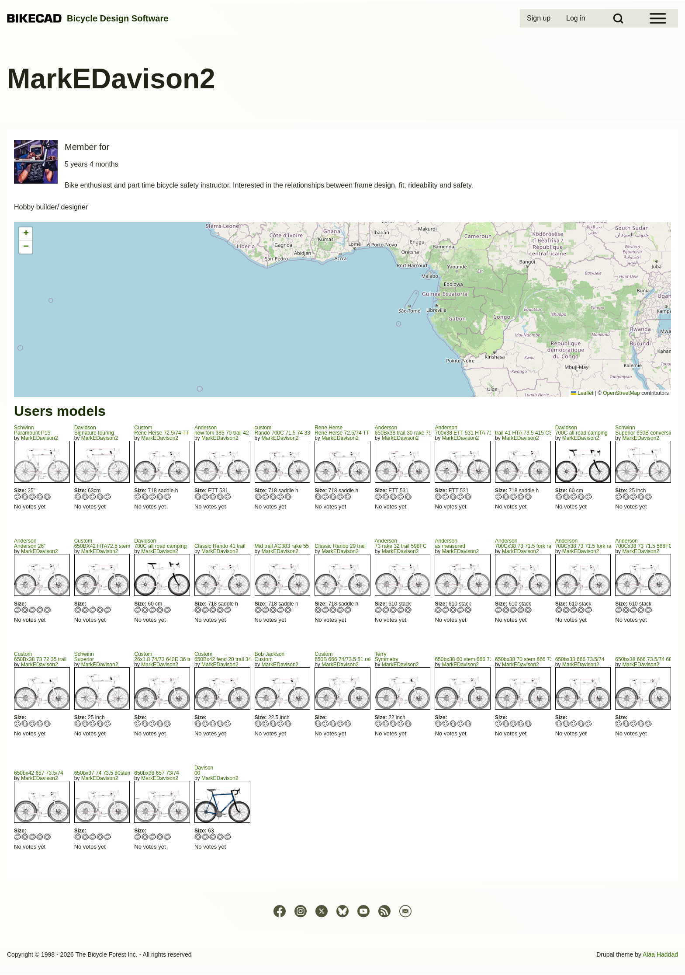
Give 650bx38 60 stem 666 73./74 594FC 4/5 (460, 723)
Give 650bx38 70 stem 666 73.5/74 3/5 (513, 723)
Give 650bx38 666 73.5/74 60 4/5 (641, 723)
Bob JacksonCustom (270, 656)
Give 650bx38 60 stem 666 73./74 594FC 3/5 (453, 723)
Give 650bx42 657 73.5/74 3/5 (32, 836)
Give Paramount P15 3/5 (32, 496)
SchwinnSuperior (84, 656)
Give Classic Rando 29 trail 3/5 (333, 609)
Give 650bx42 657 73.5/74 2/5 (25, 836)
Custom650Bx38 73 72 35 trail (40, 656)
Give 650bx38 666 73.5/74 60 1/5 (619, 723)
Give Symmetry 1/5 (378, 723)
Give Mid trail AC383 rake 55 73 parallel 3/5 (273, 609)
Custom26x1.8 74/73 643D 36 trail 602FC (173, 656)
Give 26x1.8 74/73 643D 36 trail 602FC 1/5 (138, 723)
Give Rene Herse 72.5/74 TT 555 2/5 (325, 496)
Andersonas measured (450, 543)
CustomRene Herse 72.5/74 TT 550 (166, 430)
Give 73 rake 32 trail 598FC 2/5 (386, 609)
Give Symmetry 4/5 (401, 723)
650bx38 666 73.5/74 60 (643, 659)
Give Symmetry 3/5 (393, 723)
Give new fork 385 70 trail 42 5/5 (228, 496)
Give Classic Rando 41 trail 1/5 (198, 609)
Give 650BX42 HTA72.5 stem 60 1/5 (78, 609)
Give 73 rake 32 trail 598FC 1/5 (378, 609)
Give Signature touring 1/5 (78, 496)
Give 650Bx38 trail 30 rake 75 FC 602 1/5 (378, 496)
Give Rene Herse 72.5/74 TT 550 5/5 (167, 496)
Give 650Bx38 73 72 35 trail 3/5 (32, 723)
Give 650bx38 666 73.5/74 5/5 (588, 723)
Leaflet (582, 393)
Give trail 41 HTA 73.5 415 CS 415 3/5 (513, 496)
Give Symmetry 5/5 (408, 723)
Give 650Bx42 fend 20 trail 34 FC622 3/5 (213, 723)
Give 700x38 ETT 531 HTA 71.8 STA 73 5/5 (468, 496)
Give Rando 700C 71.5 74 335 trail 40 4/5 (280, 496)
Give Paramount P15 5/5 (47, 496)
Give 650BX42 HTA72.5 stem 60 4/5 (100, 609)
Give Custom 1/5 (258, 723)
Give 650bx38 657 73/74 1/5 (138, 836)
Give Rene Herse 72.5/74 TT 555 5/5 (348, 496)
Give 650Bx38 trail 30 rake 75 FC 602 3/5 (393, 496)
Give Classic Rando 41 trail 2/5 (205, 609)
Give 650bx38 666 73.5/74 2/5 (566, 723)
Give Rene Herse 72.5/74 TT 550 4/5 (160, 496)
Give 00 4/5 (220, 836)
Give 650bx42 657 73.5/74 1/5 (17, 836)
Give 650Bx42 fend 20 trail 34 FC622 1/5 (198, 723)
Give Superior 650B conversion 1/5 (619, 496)
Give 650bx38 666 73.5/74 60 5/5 (648, 723)
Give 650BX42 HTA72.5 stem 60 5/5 (107, 609)
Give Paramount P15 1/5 (17, 496)
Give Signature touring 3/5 (93, 496)
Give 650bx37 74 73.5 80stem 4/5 (100, 836)
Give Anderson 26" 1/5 (17, 609)
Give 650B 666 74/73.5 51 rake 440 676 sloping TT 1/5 (318, 723)
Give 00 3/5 (213, 836)
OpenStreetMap (621, 393)
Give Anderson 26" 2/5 (25, 609)
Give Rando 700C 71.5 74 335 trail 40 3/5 (273, 496)
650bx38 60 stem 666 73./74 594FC (476, 659)
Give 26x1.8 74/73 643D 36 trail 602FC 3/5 (152, 723)
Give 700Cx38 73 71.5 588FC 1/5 (619, 609)
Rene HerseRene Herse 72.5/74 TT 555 (347, 430)
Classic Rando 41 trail (220, 546)
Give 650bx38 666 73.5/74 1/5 (559, 723)
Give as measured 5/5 (468, 609)
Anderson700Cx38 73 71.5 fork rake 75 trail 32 (538, 543)
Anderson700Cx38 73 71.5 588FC (643, 543)
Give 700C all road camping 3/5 (574, 496)
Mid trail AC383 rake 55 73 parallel (295, 546)
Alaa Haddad (660, 954)
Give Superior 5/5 (107, 723)
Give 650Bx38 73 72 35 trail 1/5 (17, 723)
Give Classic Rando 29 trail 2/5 (325, 609)
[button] (25, 233)
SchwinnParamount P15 (32, 430)
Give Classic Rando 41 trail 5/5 (228, 609)
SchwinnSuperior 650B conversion (645, 430)
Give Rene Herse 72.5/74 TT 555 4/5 (340, 496)
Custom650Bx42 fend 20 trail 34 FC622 (231, 656)
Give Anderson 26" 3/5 (32, 609)
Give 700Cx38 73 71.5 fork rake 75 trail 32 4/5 (521, 609)
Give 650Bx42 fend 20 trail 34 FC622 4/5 (220, 723)
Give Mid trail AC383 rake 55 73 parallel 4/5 (280, 609)
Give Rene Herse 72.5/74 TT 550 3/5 (152, 496)
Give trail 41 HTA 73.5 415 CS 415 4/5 (521, 496)
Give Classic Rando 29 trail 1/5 (318, 609)
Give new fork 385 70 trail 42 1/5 (198, 496)
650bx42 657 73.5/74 (38, 773)
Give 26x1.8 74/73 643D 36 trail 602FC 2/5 (145, 723)
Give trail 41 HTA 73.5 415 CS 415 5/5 (528, 496)
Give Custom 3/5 (273, 723)
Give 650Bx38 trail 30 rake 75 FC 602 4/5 (401, 496)
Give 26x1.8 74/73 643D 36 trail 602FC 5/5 (167, 723)
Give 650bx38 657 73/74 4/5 (160, 836)
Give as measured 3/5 (453, 609)
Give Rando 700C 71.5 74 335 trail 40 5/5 (288, 496)
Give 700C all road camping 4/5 (581, 496)
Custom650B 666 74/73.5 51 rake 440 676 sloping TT (368, 656)
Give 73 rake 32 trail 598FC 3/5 (393, 609)
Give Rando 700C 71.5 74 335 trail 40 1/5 (258, 496)
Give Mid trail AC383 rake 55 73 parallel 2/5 (266, 609)
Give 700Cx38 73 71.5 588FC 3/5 (633, 609)
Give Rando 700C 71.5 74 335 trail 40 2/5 (266, 496)
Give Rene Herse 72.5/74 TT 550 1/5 (138, 496)
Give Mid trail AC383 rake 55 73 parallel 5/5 (288, 609)
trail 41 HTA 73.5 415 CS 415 (529, 433)
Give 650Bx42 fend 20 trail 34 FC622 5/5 (228, 723)
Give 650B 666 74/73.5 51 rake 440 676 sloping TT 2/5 (325, 723)
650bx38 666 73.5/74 (580, 659)
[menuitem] (539, 18)
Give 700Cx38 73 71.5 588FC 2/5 (626, 609)
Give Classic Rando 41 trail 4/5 (220, 609)
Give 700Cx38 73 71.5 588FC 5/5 (648, 609)
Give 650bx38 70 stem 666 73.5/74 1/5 (498, 723)
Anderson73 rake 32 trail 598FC (401, 543)
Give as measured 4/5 (460, 609)
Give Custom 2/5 (266, 723)
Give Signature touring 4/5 (100, 496)
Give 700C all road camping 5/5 (588, 496)
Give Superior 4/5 (100, 723)
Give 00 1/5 (198, 836)
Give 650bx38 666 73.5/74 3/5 (574, 723)
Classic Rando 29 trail (340, 546)
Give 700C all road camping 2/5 (566, 496)
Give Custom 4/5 (280, 723)
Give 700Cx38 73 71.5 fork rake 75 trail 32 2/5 (506, 609)
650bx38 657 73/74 (156, 773)
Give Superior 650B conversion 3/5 (633, 496)
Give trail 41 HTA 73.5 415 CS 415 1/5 (498, 496)
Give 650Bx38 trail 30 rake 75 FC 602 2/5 (386, 496)
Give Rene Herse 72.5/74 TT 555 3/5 (333, 496)
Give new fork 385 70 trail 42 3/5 (213, 496)
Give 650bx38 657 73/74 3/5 (152, 836)
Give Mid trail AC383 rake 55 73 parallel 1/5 (258, 609)
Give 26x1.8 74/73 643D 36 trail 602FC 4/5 (160, 723)
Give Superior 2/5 (85, 723)
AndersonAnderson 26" (29, 543)
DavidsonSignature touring (94, 430)
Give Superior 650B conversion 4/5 (641, 496)
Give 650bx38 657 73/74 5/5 (167, 836)
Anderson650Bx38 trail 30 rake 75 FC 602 (412, 430)
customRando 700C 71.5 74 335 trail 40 (292, 430)
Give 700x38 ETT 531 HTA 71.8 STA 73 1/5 (438, 496)
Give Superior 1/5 (78, 723)
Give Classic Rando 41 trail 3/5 (213, 609)
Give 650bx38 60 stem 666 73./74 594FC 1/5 (438, 723)
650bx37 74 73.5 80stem (103, 773)
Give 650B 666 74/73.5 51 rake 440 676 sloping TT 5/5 (348, 723)
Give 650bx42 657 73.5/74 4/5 (40, 836)
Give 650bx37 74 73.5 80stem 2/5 (85, 836)
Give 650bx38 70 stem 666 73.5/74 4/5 (521, 723)
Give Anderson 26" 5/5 (47, 609)
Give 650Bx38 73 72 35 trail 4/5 (40, 723)
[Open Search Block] (618, 18)
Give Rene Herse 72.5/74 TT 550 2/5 (145, 496)
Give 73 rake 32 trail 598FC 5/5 (408, 609)
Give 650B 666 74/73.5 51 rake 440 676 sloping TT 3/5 (333, 723)
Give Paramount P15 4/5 (40, 496)
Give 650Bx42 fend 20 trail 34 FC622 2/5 (205, 723)
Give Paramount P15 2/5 (25, 496)
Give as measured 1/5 (438, 609)
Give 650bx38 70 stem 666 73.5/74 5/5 (528, 723)
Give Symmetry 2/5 (386, 723)
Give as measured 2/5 (446, 609)
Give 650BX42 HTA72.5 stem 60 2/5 (85, 609)
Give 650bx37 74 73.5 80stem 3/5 (93, 836)
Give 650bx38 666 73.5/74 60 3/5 (633, 723)
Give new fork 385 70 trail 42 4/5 (220, 496)
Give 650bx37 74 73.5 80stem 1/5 (78, 836)
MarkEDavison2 (39, 438)
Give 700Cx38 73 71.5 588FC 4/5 (641, 609)
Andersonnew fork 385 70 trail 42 (221, 430)
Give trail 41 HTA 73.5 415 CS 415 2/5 (506, 496)
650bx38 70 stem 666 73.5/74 (529, 659)
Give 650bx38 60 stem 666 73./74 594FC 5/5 (468, 723)
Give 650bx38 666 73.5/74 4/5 (581, 723)
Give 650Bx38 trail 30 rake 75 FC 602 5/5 (408, 496)
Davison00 (203, 770)
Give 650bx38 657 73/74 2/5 (145, 836)
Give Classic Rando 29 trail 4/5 (340, 609)
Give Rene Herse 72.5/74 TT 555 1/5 (318, 496)
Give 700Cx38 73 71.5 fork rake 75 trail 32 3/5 (513, 609)
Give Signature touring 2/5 (85, 496)
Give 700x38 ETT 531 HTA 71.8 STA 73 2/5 (446, 496)
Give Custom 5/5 (288, 723)
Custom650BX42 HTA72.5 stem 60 (106, 543)
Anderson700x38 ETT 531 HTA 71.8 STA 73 (475, 430)
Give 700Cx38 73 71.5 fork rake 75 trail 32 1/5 (498, 609)
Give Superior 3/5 (93, 723)
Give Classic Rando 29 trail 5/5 (348, 609)
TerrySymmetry (386, 656)
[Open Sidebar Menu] (658, 18)
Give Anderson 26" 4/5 (40, 609)
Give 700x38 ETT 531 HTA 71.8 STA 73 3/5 (453, 496)
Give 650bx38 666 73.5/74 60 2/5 (626, 723)
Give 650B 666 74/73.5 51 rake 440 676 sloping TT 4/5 (340, 723)
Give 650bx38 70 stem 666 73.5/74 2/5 (506, 723)
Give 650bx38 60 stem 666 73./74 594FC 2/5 (446, 723)
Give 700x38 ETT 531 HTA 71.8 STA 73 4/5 (460, 496)
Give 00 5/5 (228, 836)
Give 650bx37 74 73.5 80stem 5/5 (107, 836)
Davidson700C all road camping (581, 430)
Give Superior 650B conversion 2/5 (626, 496)
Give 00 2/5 (205, 836)
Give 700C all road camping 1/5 (559, 496)
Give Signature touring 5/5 (107, 496)
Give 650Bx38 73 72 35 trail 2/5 (25, 723)
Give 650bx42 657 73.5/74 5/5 (47, 836)
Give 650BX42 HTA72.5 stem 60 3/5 (93, 609)
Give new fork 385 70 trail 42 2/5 (205, 496)
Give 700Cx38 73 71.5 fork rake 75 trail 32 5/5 (528, 609)
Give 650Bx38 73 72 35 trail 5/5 (47, 723)
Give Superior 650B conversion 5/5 (648, 496)
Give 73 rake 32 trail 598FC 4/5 (401, 609)
